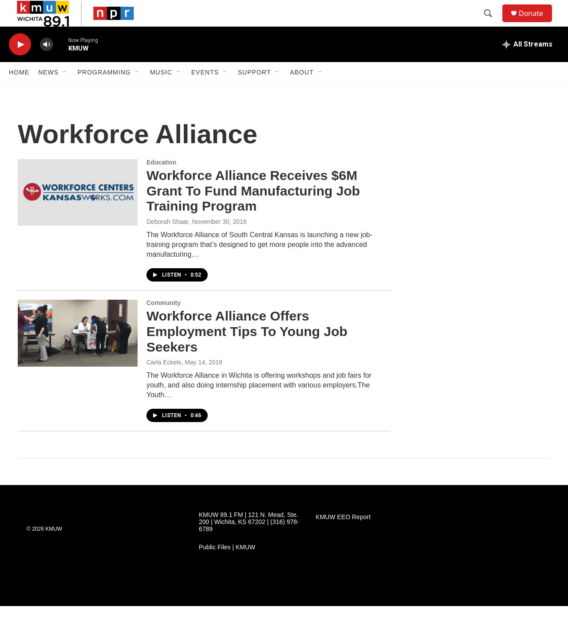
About (301, 92)
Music (161, 92)
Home (19, 92)
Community (163, 322)
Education (161, 182)
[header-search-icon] (492, 23)
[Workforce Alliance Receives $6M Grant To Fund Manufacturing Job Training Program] (78, 212)
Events (205, 92)
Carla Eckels (163, 382)
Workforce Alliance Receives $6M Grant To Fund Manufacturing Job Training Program (253, 211)
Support (254, 92)
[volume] (46, 64)
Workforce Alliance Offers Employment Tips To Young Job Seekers (246, 351)
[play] (20, 64)
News (48, 92)
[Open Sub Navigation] (65, 92)
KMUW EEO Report (343, 537)
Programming (104, 92)
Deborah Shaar (167, 241)
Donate (536, 23)
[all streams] (527, 64)
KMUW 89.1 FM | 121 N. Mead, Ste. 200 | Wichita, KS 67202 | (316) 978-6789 (249, 542)
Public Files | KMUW (227, 567)
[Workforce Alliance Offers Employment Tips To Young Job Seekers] (78, 353)
